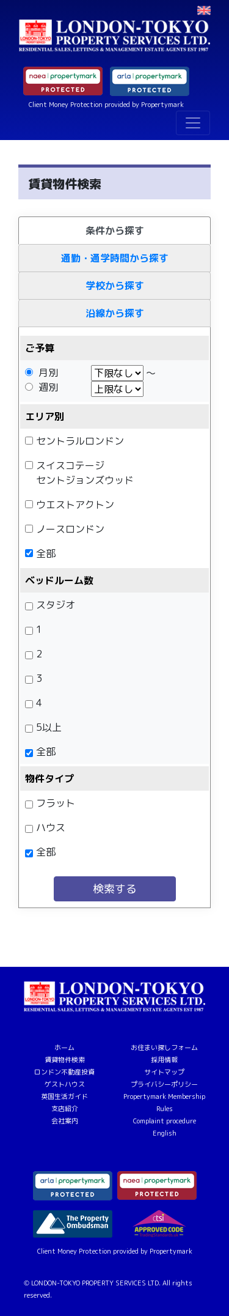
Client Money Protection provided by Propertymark (106, 104)
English (164, 1133)
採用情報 (164, 1060)
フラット (55, 803)
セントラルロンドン (80, 441)
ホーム (64, 1047)
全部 (46, 553)
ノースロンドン (70, 529)
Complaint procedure (164, 1121)
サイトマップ (164, 1072)
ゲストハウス (65, 1084)
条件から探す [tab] (114, 230)
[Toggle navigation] (193, 123)
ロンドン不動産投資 (64, 1072)
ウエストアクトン (75, 504)
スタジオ (55, 605)
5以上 (49, 727)
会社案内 (64, 1121)
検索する (115, 888)
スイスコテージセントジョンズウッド (85, 473)
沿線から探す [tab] (114, 313)
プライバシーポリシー (164, 1084)
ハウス (50, 827)
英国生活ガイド (64, 1096)
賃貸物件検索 (65, 1060)
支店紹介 (64, 1109)
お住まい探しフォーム (164, 1047)
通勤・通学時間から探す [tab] (115, 258)
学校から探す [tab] (114, 285)
